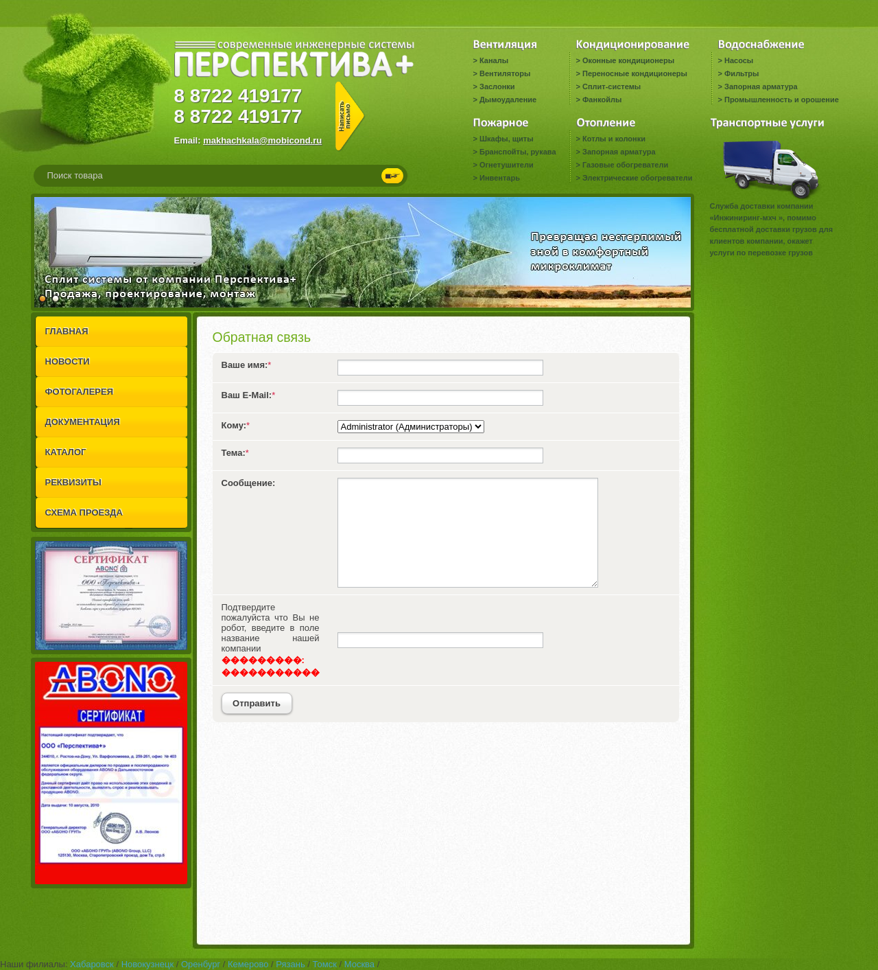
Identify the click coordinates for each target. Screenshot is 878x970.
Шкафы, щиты (506, 139)
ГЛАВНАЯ (66, 331)
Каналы (493, 60)
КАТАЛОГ (65, 452)
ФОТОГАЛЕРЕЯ (79, 391)
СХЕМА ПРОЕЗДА (84, 512)
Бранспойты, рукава (517, 152)
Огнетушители (506, 165)
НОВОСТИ (67, 361)
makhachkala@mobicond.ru (262, 140)
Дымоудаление (507, 99)
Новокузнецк (147, 964)
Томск (325, 964)
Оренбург (200, 964)
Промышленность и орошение (781, 99)
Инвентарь (499, 178)
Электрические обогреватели (637, 178)
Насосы (738, 60)
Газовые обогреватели (625, 165)
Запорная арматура (761, 86)
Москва (359, 964)
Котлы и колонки (613, 139)
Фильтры (741, 73)
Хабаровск (92, 964)
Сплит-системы (611, 86)
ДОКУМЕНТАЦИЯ (82, 422)
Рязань (290, 964)
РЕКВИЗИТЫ (73, 482)
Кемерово (248, 964)
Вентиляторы (504, 73)
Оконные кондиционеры (628, 60)
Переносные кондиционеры (634, 73)
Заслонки (497, 86)
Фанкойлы (601, 99)
